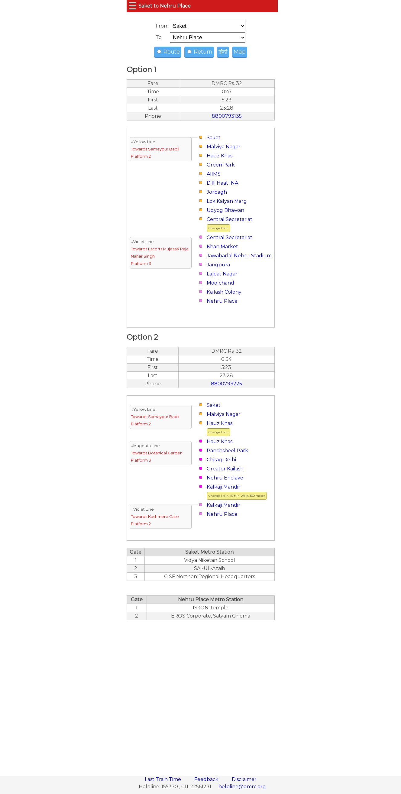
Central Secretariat (229, 219)
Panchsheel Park (227, 450)
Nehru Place (222, 301)
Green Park (221, 165)
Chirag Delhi (221, 460)
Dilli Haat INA (222, 183)
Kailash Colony (224, 292)
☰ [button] (132, 6)
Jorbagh (217, 192)
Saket (214, 137)
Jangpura (218, 265)
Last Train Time (163, 779)
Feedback (207, 779)
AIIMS (214, 174)
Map (240, 51)
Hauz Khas (219, 156)
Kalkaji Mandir (223, 487)
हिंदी (223, 51)
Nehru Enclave (225, 478)
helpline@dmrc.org (242, 786)
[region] (201, 694)
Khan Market (222, 246)
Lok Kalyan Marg (227, 201)
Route (168, 51)
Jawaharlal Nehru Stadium (239, 256)
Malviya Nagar (224, 147)
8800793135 (227, 116)
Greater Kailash (225, 469)
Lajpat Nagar (222, 274)
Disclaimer (244, 779)
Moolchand (220, 283)
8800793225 (226, 384)
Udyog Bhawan (225, 210)
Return (199, 51)
